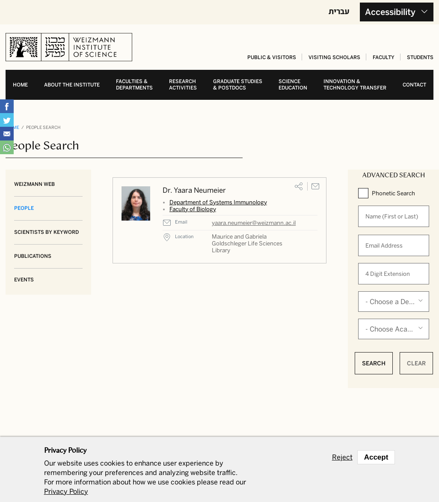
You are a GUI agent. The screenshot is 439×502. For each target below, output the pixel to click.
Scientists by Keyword (46, 232)
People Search (43, 127)
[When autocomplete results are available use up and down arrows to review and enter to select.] (393, 216)
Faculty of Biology (192, 209)
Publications (32, 256)
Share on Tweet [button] (7, 120)
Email (315, 186)
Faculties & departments (134, 84)
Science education (293, 84)
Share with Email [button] (7, 133)
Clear (416, 363)
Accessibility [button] (390, 12)
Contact (414, 85)
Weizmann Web (34, 184)
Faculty (384, 57)
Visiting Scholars (334, 57)
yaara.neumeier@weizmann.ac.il (254, 222)
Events (24, 280)
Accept (376, 457)
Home (20, 85)
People (24, 208)
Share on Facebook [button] (7, 106)
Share (298, 186)
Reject (342, 457)
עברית (339, 11)
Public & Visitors (271, 57)
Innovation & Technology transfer (354, 84)
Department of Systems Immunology (218, 202)
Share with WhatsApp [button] (7, 147)
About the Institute (72, 85)
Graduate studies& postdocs (237, 84)
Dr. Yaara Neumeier (194, 190)
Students (420, 57)
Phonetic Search (393, 193)
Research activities (183, 84)
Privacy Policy (66, 491)
